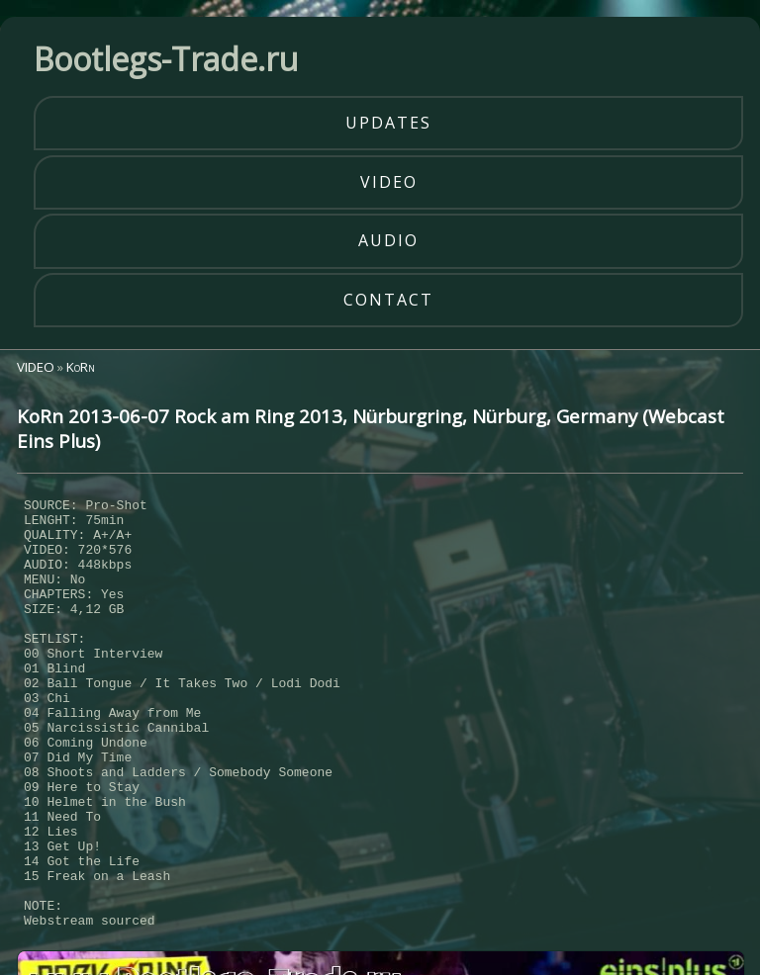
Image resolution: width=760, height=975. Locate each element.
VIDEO (35, 367)
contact (388, 299)
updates (388, 122)
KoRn (80, 367)
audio (388, 240)
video (389, 182)
